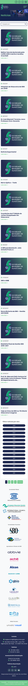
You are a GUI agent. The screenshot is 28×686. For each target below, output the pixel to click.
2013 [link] (14, 473)
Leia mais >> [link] (4, 58)
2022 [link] (14, 440)
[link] (26, 11)
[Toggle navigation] (25, 7)
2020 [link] (14, 447)
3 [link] (12, 482)
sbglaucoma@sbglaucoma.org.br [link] (14, 639)
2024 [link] (14, 433)
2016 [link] (14, 462)
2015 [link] (14, 465)
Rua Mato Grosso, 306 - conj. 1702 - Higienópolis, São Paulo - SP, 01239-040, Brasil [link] (14, 643)
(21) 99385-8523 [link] (14, 660)
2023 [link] (14, 436)
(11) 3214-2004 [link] (14, 650)
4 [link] (15, 482)
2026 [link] (14, 425)
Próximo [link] (20, 482)
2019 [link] (14, 451)
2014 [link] (14, 469)
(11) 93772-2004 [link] (14, 652)
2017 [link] (14, 458)
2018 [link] (14, 455)
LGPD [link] (14, 667)
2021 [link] (14, 444)
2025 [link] (14, 429)
